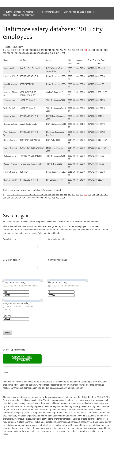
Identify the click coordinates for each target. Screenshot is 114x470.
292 (81, 50)
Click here (77, 222)
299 (4, 53)
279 (29, 50)
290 (73, 50)
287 (61, 50)
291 (77, 50)
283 (45, 50)
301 (13, 53)
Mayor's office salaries (74, 12)
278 (25, 50)
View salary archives (22, 359)
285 (53, 50)
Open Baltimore (18, 350)
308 (41, 53)
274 (8, 50)
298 (105, 50)
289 (69, 50)
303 (21, 53)
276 (17, 50)
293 (85, 50)
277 (21, 50)
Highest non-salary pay (23, 15)
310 (49, 53)
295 (93, 50)
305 (29, 53)
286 (57, 50)
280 (33, 50)
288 (65, 50)
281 (37, 50)
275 (13, 50)
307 (37, 53)
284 (49, 50)
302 (17, 53)
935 (63, 53)
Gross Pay (92, 60)
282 (41, 50)
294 (89, 50)
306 (33, 53)
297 (101, 50)
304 (25, 53)
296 (97, 50)
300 (8, 53)
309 (45, 53)
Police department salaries (48, 12)
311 (53, 53)
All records (28, 12)
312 (57, 53)
